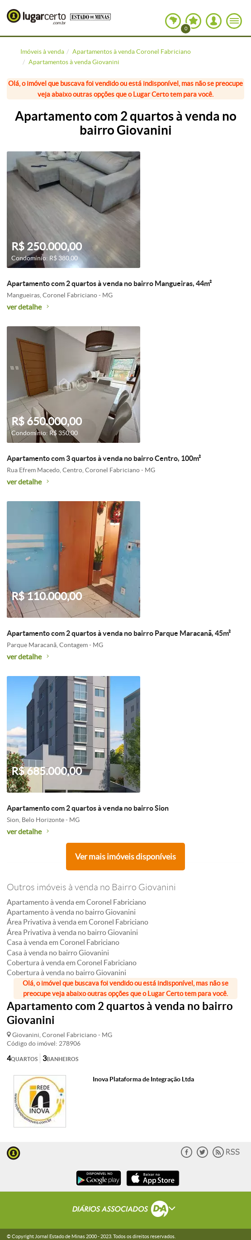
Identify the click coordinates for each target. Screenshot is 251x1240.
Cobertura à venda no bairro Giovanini (66, 972)
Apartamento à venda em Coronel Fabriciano (76, 902)
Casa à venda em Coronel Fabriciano (63, 942)
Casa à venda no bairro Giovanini (58, 953)
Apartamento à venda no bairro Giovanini (71, 912)
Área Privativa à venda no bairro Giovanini (72, 932)
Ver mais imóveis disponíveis (125, 856)
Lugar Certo (36, 16)
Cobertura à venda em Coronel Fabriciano (72, 962)
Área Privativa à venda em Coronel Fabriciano (77, 922)
